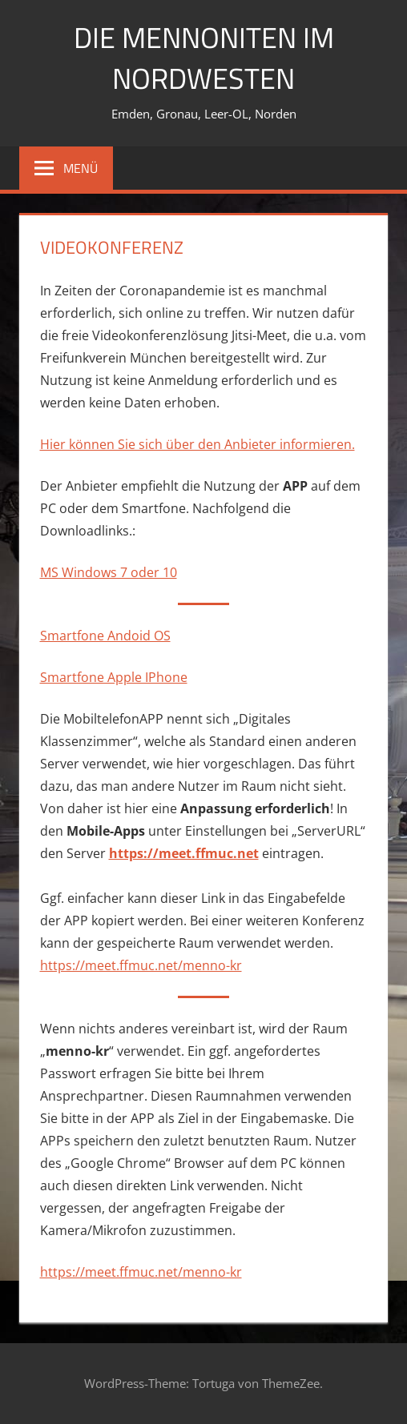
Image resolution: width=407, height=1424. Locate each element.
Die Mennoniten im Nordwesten (204, 57)
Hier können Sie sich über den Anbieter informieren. (197, 444)
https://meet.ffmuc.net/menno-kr (141, 965)
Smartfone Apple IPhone (113, 677)
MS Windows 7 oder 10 (108, 572)
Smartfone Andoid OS (105, 635)
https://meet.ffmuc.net (184, 853)
